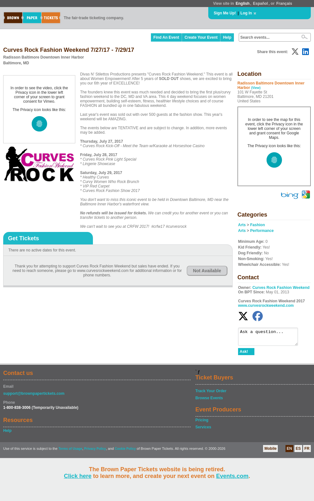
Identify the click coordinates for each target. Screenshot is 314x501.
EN (289, 451)
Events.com (232, 476)
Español (260, 3)
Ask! (244, 354)
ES (298, 451)
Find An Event (166, 37)
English (242, 3)
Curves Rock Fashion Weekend (281, 287)
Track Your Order (211, 394)
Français (284, 3)
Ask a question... (271, 338)
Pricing (202, 423)
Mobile (270, 451)
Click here (77, 476)
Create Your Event (201, 37)
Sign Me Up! (225, 13)
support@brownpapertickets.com (33, 396)
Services (203, 430)
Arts (242, 225)
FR (307, 451)
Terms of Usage (70, 451)
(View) (255, 88)
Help (227, 37)
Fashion (257, 225)
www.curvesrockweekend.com (266, 305)
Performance (262, 230)
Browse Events (209, 401)
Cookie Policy (125, 451)
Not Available (207, 270)
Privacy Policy (95, 451)
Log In (246, 13)
